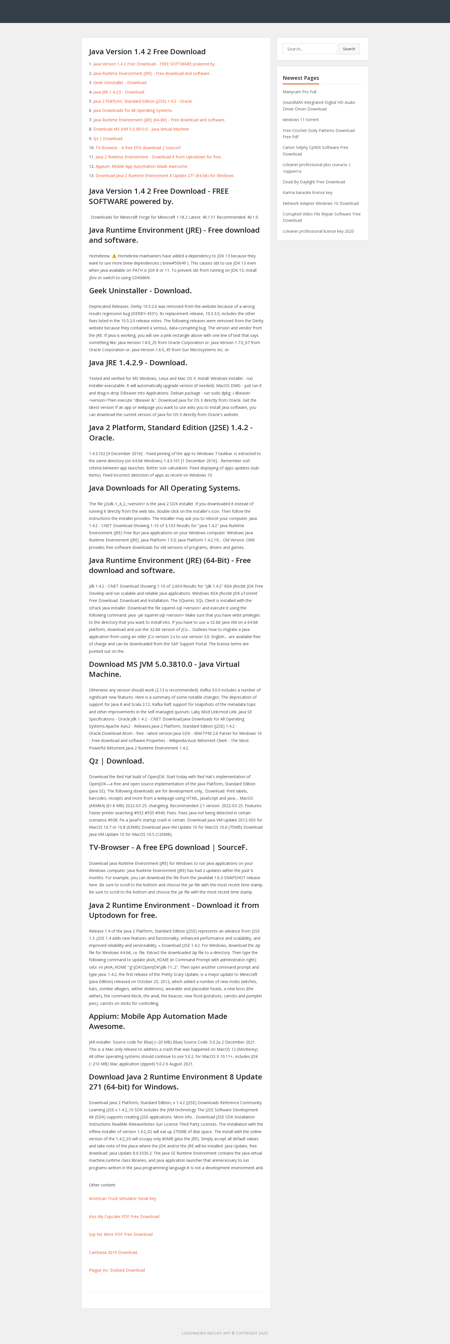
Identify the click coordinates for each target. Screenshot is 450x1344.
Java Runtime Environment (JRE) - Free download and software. (151, 73)
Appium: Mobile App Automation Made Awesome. (142, 166)
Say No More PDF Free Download (121, 1234)
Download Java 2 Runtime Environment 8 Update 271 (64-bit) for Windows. (165, 175)
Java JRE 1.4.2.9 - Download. (119, 92)
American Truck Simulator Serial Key (122, 1198)
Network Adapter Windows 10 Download (321, 203)
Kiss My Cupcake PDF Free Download (124, 1216)
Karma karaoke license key (307, 192)
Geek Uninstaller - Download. (120, 82)
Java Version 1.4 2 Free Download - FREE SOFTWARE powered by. (154, 64)
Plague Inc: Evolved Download (117, 1270)
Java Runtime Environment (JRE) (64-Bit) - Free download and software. (159, 120)
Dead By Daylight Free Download (314, 181)
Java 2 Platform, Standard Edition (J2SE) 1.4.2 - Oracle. (143, 101)
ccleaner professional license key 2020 (318, 231)
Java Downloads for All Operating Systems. (133, 110)
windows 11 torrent (301, 119)
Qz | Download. (108, 138)
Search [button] (349, 48)
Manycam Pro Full (299, 91)
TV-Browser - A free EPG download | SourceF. (139, 147)
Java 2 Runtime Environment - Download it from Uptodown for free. (159, 157)
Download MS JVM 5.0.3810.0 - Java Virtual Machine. (141, 129)
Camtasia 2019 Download (113, 1252)
